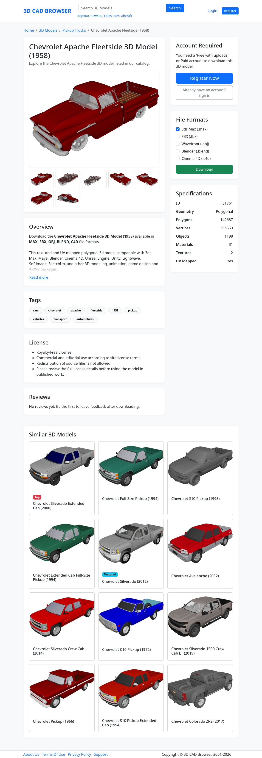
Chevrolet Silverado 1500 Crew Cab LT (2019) (197, 651)
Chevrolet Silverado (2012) (125, 581)
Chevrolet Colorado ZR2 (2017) (197, 721)
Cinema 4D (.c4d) (196, 158)
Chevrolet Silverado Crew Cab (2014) (59, 651)
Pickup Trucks (74, 30)
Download (204, 169)
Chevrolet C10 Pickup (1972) (126, 649)
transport (60, 319)
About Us (31, 754)
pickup (132, 310)
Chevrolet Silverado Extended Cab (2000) (59, 505)
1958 (115, 310)
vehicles (38, 319)
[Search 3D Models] (122, 8)
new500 (96, 16)
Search (175, 8)
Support (101, 754)
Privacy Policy (79, 754)
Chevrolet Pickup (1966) (53, 721)
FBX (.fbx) (189, 136)
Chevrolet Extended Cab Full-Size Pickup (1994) (61, 577)
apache (76, 310)
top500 (83, 16)
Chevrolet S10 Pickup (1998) (195, 498)
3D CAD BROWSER (47, 10)
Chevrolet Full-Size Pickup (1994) (130, 498)
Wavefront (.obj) (195, 143)
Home (29, 30)
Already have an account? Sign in (204, 92)
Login (212, 10)
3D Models (48, 30)
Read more (38, 277)
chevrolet (54, 310)
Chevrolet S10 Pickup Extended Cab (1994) (129, 722)
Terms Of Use (53, 754)
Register (230, 11)
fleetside (96, 310)
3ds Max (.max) (194, 129)
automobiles (85, 319)
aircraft (126, 16)
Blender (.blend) (195, 151)
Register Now (204, 78)
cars (116, 16)
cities (108, 16)
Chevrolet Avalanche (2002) (195, 575)
